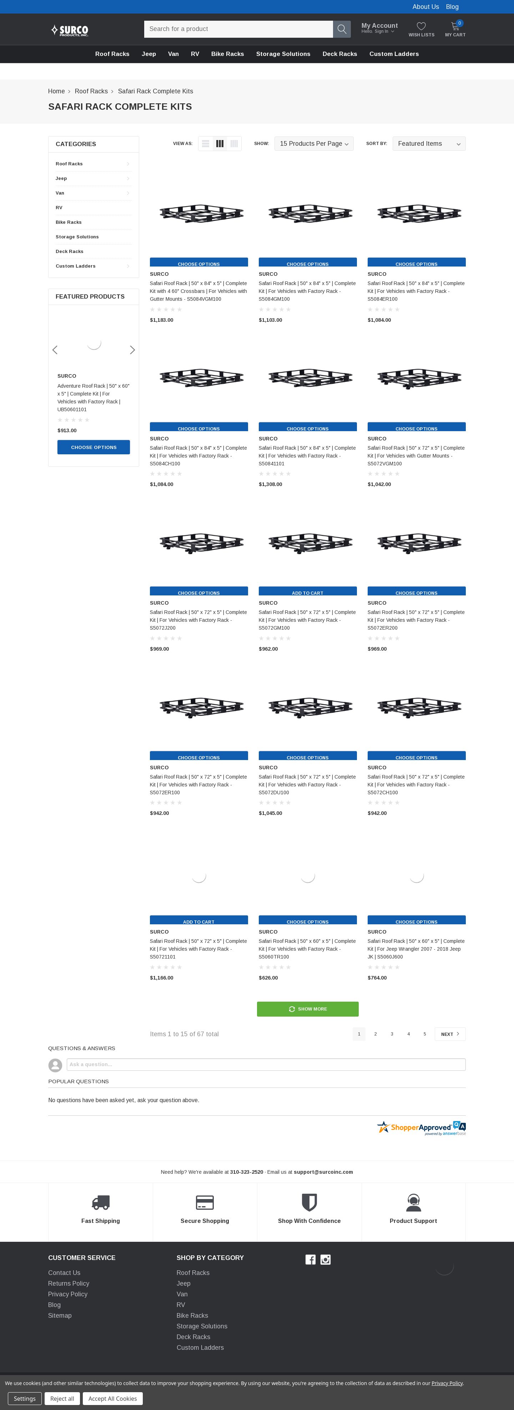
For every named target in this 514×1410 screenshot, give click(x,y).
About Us (426, 6)
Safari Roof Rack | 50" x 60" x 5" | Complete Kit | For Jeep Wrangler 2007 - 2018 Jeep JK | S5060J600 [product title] (416, 949)
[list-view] (205, 143)
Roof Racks (112, 54)
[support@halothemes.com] (323, 1173)
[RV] (195, 54)
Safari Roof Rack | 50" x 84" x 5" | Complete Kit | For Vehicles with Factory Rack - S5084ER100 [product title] (416, 291)
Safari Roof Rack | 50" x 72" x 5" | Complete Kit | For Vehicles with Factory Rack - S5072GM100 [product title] (307, 620)
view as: (183, 143)
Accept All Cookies (113, 1399)
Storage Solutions (77, 236)
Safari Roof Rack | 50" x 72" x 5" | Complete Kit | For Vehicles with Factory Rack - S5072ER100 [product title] (198, 784)
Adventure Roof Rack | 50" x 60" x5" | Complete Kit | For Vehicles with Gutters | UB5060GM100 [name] (93, 393)
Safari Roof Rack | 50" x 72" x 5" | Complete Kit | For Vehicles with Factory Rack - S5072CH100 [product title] (416, 784)
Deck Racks (70, 251)
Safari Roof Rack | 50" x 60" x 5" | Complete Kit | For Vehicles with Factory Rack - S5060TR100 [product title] (307, 949)
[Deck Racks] (340, 54)
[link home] (69, 29)
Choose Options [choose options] (94, 439)
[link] (93, 342)
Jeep (149, 54)
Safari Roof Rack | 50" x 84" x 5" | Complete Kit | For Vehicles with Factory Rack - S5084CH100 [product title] (198, 455)
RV (59, 207)
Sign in (384, 31)
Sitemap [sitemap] (60, 1316)
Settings (25, 1399)
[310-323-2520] (246, 1173)
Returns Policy (68, 1284)
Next (448, 1035)
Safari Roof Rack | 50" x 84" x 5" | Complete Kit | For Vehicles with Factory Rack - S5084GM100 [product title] (307, 291)
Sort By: (376, 143)
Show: (261, 143)
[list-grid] (234, 143)
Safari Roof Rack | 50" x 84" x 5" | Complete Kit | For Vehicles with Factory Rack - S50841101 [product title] (307, 455)
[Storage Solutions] (283, 54)
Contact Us (64, 1273)
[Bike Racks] (227, 54)
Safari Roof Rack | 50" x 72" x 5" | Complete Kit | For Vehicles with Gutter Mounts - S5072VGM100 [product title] (416, 455)
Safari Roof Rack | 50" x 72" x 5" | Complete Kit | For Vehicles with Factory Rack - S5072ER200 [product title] (416, 620)
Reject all (62, 1399)
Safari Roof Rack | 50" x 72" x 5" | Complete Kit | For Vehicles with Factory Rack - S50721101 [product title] (198, 949)
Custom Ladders (394, 54)
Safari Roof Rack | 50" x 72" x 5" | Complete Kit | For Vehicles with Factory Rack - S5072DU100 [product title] (307, 784)
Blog (452, 6)
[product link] (199, 218)
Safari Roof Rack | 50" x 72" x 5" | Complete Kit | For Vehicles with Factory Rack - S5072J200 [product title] (198, 620)
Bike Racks (69, 222)
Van (173, 54)
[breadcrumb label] (56, 91)
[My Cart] (455, 29)
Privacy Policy (67, 1295)
